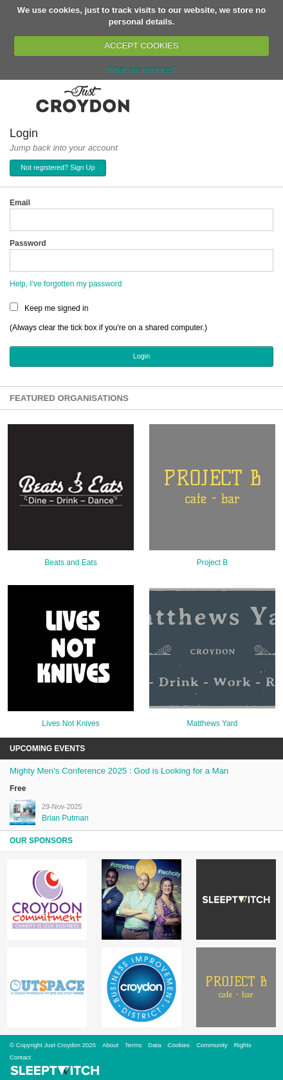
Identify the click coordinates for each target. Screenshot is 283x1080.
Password (28, 243)
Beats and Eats (70, 562)
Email (20, 202)
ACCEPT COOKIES (141, 45)
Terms (133, 1044)
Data (154, 1044)
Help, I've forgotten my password (66, 283)
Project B (212, 562)
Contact (20, 1057)
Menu (18, 98)
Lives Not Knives (70, 723)
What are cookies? (141, 70)
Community (212, 1044)
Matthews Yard (212, 723)
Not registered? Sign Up (58, 167)
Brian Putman (65, 818)
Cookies (178, 1044)
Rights (242, 1044)
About (110, 1044)
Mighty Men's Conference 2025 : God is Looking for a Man (119, 771)
